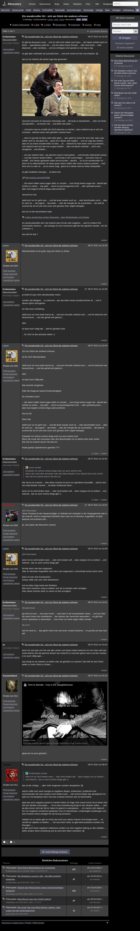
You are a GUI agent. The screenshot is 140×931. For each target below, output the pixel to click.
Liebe (56, 19)
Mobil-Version (38, 923)
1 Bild (36, 25)
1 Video (47, 25)
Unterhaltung (128, 10)
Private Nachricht (10, 274)
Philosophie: (11, 868)
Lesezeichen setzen (11, 52)
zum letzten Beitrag (98, 31)
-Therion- (7, 765)
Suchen (88, 25)
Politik (28, 10)
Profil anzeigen (9, 271)
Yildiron (97, 911)
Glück (61, 19)
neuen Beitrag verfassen (56, 852)
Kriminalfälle (47, 10)
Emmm (97, 891)
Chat (88, 4)
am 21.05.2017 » (95, 907)
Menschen (5, 10)
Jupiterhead (8, 505)
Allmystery (14, 4)
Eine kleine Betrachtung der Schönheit (36, 868)
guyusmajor (10, 914)
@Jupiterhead (28, 608)
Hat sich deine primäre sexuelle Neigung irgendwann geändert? (125, 129)
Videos (66, 4)
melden (104, 240)
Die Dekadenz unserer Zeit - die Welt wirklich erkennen (125, 73)
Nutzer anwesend (125, 18)
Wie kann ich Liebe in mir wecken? (125, 105)
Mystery (36, 10)
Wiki (97, 4)
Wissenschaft (17, 10)
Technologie (88, 10)
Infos (98, 25)
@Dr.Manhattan (29, 510)
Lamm (6, 245)
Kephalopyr (10, 894)
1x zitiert (94, 454)
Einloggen (126, 38)
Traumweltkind (10, 676)
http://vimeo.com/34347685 (37, 177)
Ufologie (99, 10)
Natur (107, 10)
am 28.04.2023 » (95, 899)
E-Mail (84, 19)
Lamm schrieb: (33, 468)
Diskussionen (44, 4)
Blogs (57, 4)
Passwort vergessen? (125, 43)
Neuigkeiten (108, 4)
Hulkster (96, 879)
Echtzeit (32, 4)
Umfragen (116, 10)
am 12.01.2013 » (95, 868)
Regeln (28, 923)
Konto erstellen (126, 47)
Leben (50, 19)
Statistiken (77, 4)
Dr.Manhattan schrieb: (36, 773)
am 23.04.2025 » (95, 887)
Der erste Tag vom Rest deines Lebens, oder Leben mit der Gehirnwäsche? (125, 85)
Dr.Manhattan (9, 37)
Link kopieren (8, 49)
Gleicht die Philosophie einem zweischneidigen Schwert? (125, 117)
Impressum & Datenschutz (13, 923)
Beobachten (60, 25)
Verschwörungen (74, 10)
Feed (78, 19)
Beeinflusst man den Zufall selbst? (34, 899)
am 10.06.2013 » (95, 876)
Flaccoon (96, 902)
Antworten (75, 25)
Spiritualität (59, 10)
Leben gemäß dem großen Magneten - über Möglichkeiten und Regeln (55, 217)
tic (4, 645)
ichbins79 (97, 871)
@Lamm (26, 625)
